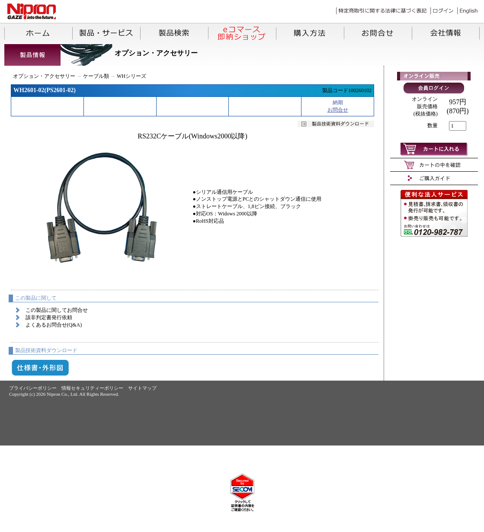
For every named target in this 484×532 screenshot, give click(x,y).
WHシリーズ (131, 76)
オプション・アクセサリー (44, 76)
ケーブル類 (96, 76)
